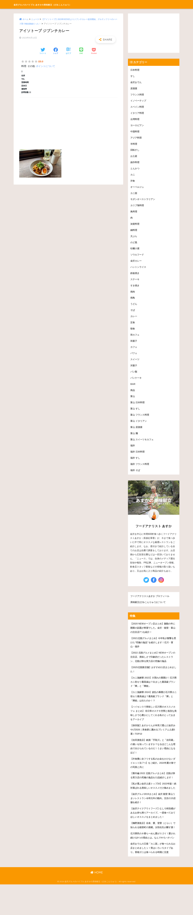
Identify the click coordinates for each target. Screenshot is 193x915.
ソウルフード (137, 258)
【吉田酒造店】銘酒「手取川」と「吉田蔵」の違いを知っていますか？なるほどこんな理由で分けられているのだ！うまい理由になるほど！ (153, 757)
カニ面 (134, 195)
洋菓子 (134, 371)
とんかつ (135, 170)
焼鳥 (132, 302)
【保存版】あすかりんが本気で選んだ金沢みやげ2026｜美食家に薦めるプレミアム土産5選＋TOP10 (153, 740)
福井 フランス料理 (140, 471)
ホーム (25, 19)
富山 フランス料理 (140, 421)
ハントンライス (138, 270)
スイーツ (135, 365)
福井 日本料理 (137, 459)
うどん (134, 308)
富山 (132, 402)
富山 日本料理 (137, 408)
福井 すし (135, 465)
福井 (132, 452)
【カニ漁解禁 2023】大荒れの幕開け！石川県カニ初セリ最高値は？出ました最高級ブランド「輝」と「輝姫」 (153, 691)
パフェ (134, 358)
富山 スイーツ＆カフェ (142, 446)
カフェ (134, 352)
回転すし (135, 151)
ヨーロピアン (137, 126)
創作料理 (135, 164)
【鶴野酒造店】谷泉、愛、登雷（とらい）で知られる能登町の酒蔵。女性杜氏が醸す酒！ (153, 848)
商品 (132, 396)
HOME (96, 903)
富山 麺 (134, 440)
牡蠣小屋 (135, 252)
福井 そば (135, 478)
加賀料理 (135, 227)
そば (132, 314)
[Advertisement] (68, 120)
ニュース (36, 19)
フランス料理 (137, 95)
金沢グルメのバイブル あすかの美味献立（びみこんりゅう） (61, 4)
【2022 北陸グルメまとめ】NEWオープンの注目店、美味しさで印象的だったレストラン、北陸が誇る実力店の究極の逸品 (153, 665)
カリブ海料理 (137, 208)
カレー (134, 321)
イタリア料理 (137, 114)
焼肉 (132, 295)
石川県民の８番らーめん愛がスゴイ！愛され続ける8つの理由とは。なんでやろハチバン (153, 863)
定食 (132, 327)
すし (132, 76)
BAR (132, 390)
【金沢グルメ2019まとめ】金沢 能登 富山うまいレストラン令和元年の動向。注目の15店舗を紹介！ (153, 818)
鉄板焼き (135, 277)
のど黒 (134, 245)
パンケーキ (136, 383)
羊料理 (134, 145)
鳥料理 (134, 214)
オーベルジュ (137, 189)
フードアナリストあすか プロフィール (151, 603)
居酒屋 (134, 88)
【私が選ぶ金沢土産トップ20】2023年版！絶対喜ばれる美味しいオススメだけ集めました (153, 804)
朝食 (132, 333)
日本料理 (135, 70)
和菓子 (134, 346)
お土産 (134, 158)
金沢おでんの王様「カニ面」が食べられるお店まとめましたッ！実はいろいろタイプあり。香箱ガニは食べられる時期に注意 (153, 878)
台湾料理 (135, 120)
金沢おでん (136, 82)
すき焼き (135, 289)
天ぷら (134, 239)
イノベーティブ (138, 101)
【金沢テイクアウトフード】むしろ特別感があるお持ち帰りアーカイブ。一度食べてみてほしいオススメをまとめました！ (153, 833)
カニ (132, 176)
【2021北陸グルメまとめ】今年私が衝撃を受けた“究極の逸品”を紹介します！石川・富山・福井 (153, 650)
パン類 (134, 377)
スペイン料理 (137, 107)
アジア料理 (136, 139)
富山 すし (135, 415)
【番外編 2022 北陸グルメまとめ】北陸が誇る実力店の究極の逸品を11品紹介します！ (152, 789)
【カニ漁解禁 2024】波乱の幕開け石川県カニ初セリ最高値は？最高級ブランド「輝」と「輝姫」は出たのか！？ (153, 706)
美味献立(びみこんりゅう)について (149, 610)
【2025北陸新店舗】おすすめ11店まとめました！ (153, 678)
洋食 (132, 183)
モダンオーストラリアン (143, 201)
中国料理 (135, 132)
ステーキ (135, 283)
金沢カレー (136, 264)
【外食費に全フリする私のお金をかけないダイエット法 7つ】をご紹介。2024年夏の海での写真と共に (153, 774)
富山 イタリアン (139, 427)
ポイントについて (45, 66)
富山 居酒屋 (136, 434)
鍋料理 (134, 233)
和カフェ (135, 339)
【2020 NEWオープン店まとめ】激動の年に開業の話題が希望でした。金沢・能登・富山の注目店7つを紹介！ (153, 635)
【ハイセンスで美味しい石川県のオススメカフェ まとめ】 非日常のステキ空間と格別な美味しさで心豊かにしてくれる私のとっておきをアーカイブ (153, 723)
